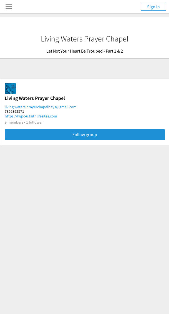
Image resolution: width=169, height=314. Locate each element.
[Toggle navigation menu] (9, 6)
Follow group (84, 134)
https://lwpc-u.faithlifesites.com (31, 116)
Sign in (153, 6)
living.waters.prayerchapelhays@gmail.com (41, 106)
